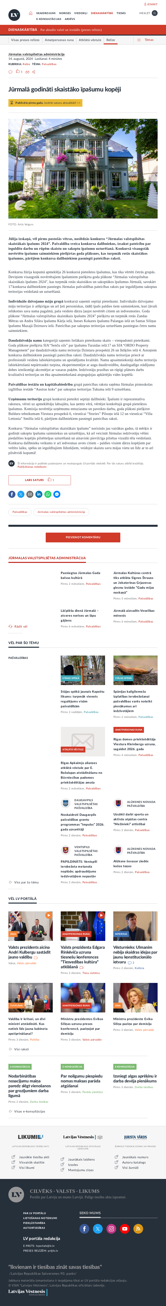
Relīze (26, 64)
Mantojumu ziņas (81, 1170)
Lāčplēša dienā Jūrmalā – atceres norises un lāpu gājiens (80, 615)
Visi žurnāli (130, 1167)
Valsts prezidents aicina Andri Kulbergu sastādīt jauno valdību (29, 952)
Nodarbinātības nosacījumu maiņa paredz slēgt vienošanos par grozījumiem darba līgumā (29, 1086)
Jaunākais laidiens (81, 1159)
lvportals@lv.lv (45, 1246)
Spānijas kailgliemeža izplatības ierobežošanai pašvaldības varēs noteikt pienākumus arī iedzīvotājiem (132, 701)
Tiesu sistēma (91, 973)
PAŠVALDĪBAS (18, 658)
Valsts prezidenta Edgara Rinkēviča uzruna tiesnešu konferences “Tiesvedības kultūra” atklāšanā (83, 957)
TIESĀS (121, 13)
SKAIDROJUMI (46, 13)
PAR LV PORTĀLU (34, 1213)
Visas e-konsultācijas (29, 1111)
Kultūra (139, 968)
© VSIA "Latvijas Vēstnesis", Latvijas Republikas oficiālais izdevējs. (56, 1285)
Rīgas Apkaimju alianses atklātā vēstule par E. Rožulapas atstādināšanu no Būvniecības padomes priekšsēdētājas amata (81, 772)
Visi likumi (27, 1167)
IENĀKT (152, 4)
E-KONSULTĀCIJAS (48, 19)
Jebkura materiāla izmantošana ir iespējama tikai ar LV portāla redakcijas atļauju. (67, 1280)
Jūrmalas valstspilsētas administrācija (36, 54)
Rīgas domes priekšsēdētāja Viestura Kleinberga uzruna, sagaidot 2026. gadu (134, 744)
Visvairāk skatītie (32, 1162)
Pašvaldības (49, 64)
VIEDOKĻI (80, 13)
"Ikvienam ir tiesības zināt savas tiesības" (55, 1267)
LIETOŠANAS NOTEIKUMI (40, 1218)
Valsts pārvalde (26, 963)
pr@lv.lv (53, 1251)
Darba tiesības (39, 1102)
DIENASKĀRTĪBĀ (102, 13)
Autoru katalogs (134, 1162)
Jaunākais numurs (135, 1157)
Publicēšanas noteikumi (32, 467)
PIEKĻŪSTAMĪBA (34, 1223)
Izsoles (73, 1164)
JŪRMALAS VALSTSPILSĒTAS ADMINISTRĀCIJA (47, 558)
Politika (34, 1039)
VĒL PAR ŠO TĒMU (23, 643)
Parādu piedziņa (92, 1092)
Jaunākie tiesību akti (34, 1157)
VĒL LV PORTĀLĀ (22, 898)
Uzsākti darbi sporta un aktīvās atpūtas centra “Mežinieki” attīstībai (131, 819)
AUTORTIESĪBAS (34, 1228)
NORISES (65, 13)
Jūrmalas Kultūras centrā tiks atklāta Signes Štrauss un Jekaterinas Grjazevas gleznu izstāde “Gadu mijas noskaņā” (133, 582)
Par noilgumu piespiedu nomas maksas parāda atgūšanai (82, 1081)
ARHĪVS (70, 19)
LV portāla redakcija (41, 1239)
